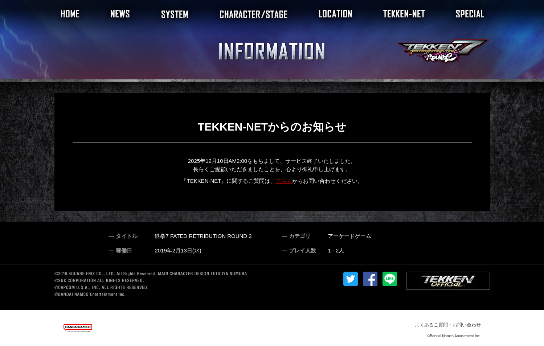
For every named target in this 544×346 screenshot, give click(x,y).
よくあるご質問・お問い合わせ (448, 325)
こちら (284, 181)
